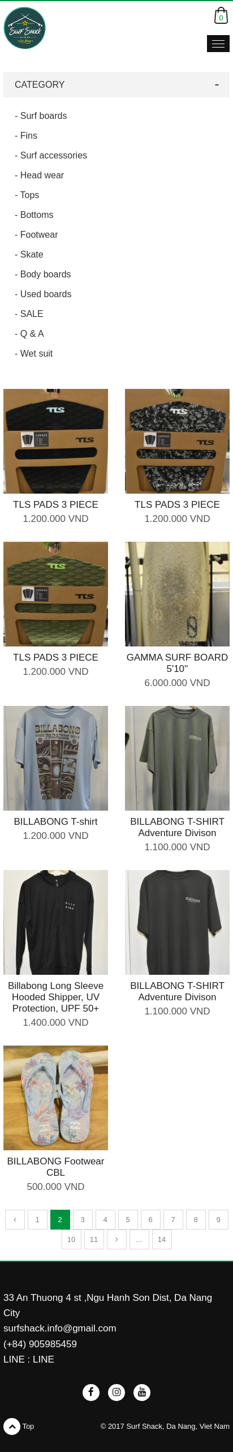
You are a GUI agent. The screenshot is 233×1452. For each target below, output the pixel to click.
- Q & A (29, 334)
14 (162, 1239)
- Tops (27, 195)
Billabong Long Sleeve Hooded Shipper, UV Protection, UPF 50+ (55, 997)
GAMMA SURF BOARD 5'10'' (177, 663)
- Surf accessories (51, 155)
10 (71, 1239)
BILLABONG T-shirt (55, 821)
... (139, 1239)
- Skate (29, 254)
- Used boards (43, 294)
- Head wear (39, 175)
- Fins (26, 135)
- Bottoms (34, 215)
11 (94, 1239)
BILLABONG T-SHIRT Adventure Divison (177, 827)
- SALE (29, 314)
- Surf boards (41, 116)
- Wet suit (34, 353)
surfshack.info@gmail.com (59, 1328)
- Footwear (36, 234)
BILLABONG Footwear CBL (56, 1167)
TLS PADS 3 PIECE (55, 504)
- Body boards (43, 274)
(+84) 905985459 (40, 1344)
